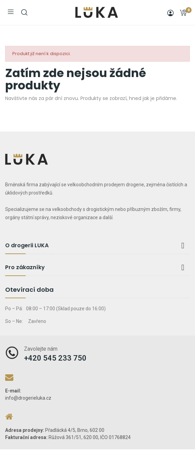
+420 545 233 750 (55, 358)
